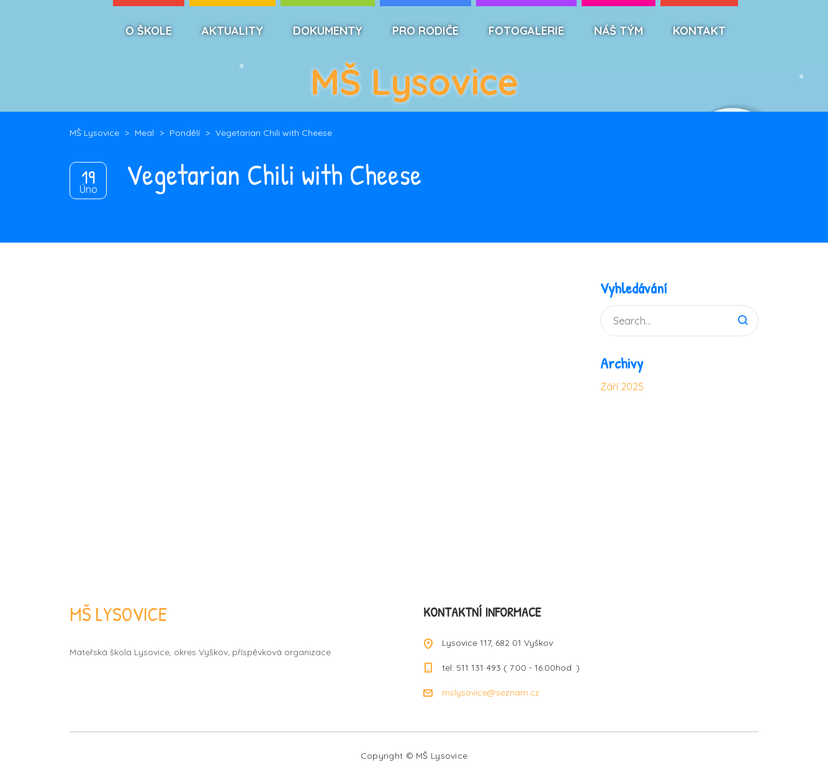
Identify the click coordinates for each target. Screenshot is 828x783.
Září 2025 (622, 386)
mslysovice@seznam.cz (490, 692)
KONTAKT (699, 31)
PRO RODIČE (425, 31)
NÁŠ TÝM (618, 31)
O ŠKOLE (148, 31)
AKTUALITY (232, 31)
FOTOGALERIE (526, 31)
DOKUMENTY (327, 31)
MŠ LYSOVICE (118, 614)
